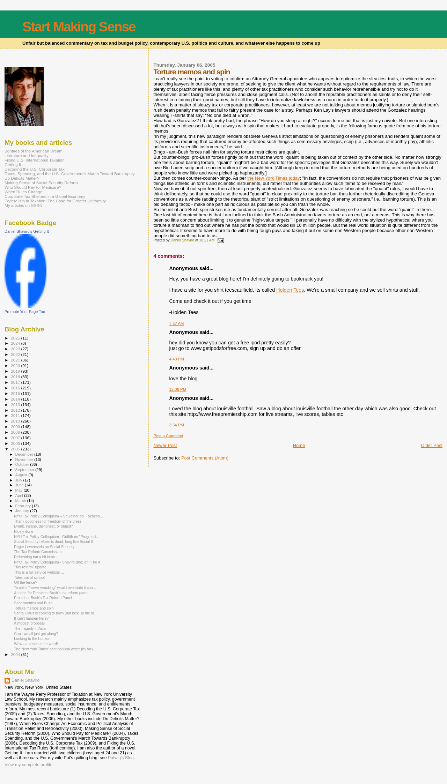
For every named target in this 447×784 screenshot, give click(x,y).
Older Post (431, 445)
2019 (16, 371)
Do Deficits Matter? (22, 178)
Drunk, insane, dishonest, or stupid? (43, 526)
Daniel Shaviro (25, 680)
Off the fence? (25, 582)
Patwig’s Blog (121, 757)
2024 (16, 343)
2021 (16, 360)
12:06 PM (177, 389)
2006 (16, 443)
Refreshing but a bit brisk (34, 557)
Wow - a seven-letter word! (36, 644)
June (20, 485)
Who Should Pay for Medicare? (33, 187)
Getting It (13, 164)
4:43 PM (176, 359)
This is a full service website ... (39, 572)
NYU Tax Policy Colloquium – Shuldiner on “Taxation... (58, 516)
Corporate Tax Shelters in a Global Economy (45, 196)
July (19, 480)
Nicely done (23, 531)
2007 (16, 437)
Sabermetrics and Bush (33, 603)
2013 (16, 404)
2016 (16, 388)
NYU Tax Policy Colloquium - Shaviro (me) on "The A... (58, 562)
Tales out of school (29, 577)
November (24, 459)
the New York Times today (273, 178)
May (19, 490)
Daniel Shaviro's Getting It (27, 231)
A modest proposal (29, 623)
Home (299, 445)
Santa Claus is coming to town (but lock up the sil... (55, 613)
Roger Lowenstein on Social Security (44, 547)
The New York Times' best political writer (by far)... (55, 649)
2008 (16, 432)
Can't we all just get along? (36, 634)
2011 (16, 415)
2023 (16, 348)
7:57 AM (176, 323)
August (22, 475)
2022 (16, 354)
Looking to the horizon (32, 638)
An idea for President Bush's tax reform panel (51, 593)
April (19, 495)
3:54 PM (176, 425)
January (22, 511)
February (23, 506)
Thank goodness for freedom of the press (47, 521)
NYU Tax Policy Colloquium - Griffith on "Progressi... (56, 537)
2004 (16, 654)
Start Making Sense (78, 26)
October (22, 464)
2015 (16, 393)
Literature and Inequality (27, 155)
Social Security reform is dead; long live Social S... (55, 541)
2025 (16, 338)
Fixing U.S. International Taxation (35, 160)
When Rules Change (23, 191)
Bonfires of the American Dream (34, 151)
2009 (16, 426)
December (24, 454)
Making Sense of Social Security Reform (41, 182)
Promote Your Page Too (25, 311)
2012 (16, 410)
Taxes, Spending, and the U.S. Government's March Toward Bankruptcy (70, 173)
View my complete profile (28, 764)
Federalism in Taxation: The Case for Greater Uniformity (55, 201)
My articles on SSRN (23, 205)
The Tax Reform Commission (37, 552)
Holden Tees (290, 290)
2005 (16, 449)
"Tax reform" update (30, 567)
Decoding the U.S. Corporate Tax (35, 169)
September (25, 470)
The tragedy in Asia (30, 628)
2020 (16, 365)
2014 (16, 399)
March (21, 501)
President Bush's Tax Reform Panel (43, 598)
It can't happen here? (31, 618)
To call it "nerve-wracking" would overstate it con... (55, 587)
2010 (16, 421)
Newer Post (165, 445)
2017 (16, 382)
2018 (16, 376)
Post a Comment (168, 436)
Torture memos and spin (33, 608)
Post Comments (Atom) (204, 458)
